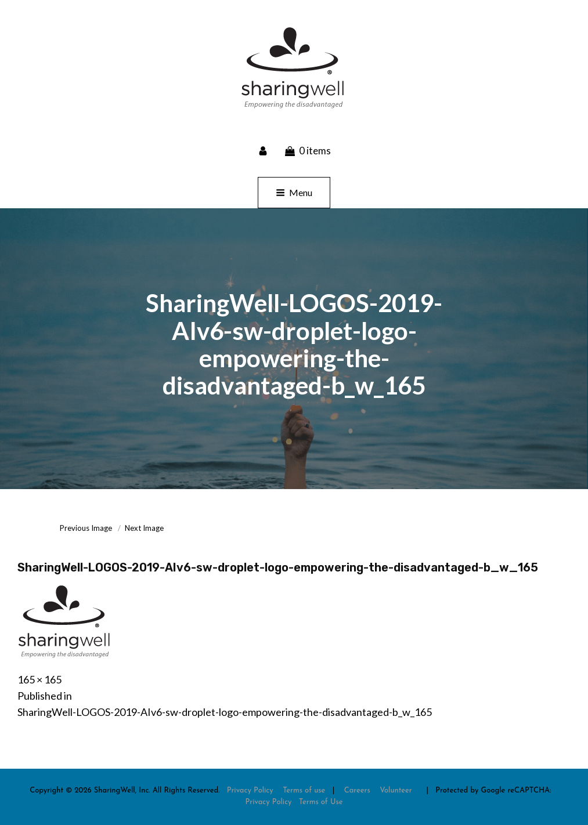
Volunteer (396, 790)
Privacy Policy (250, 790)
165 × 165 (39, 679)
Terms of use (304, 790)
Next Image (144, 528)
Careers (357, 790)
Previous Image (86, 528)
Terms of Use (321, 802)
